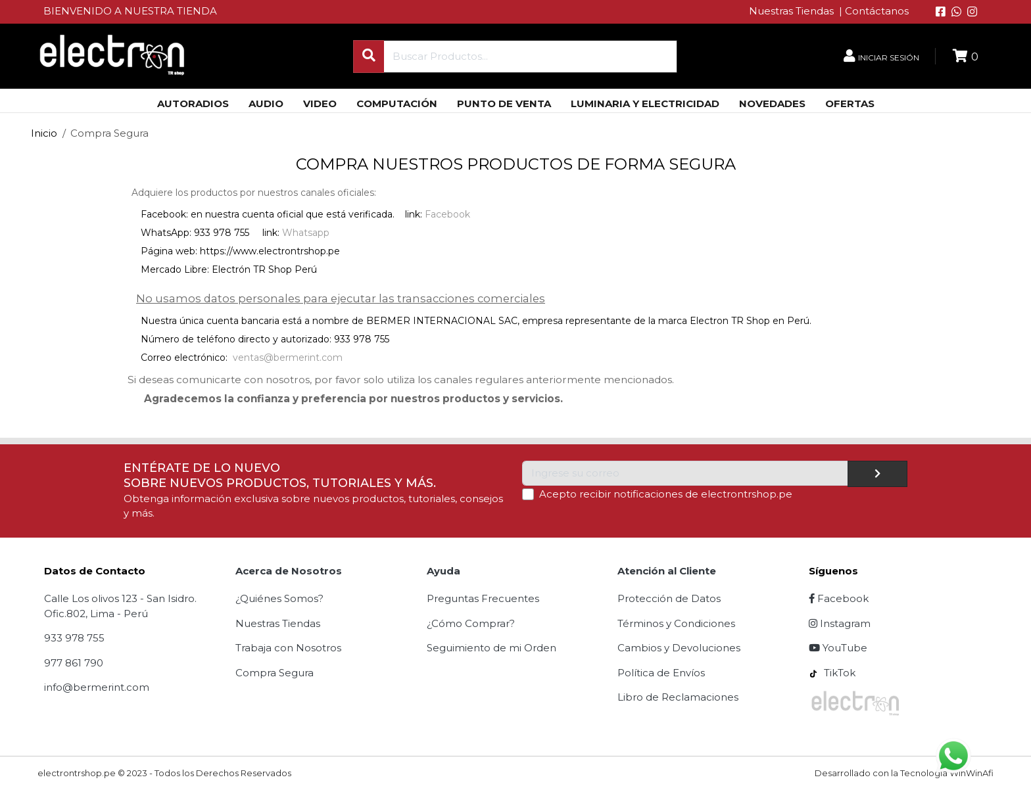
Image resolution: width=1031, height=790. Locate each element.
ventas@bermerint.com (288, 357)
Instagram (840, 623)
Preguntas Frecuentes (483, 598)
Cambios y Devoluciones (678, 647)
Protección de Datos (669, 598)
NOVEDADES (772, 103)
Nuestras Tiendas (792, 11)
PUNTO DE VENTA (504, 103)
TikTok (832, 672)
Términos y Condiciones (676, 623)
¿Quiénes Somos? (279, 598)
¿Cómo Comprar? (471, 623)
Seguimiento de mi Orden (491, 647)
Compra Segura (274, 672)
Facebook (447, 214)
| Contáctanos (874, 11)
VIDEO (320, 103)
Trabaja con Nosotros (288, 647)
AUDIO (266, 103)
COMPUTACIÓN (396, 103)
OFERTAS (850, 103)
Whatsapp (305, 233)
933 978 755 (74, 638)
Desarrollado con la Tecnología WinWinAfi (904, 773)
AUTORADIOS (193, 103)
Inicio (44, 133)
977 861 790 (73, 663)
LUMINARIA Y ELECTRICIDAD (645, 103)
